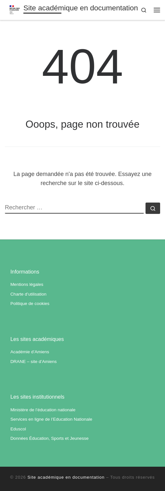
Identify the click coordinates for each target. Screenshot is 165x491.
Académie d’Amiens (29, 351)
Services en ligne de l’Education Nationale (51, 419)
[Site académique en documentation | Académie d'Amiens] (14, 9)
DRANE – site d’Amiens (33, 361)
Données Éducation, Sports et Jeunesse (49, 438)
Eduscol (18, 429)
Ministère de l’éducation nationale (42, 409)
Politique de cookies (29, 303)
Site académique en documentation (66, 477)
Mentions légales (26, 284)
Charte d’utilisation (28, 294)
